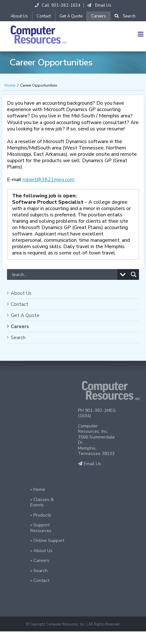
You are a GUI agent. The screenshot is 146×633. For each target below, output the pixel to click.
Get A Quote (25, 315)
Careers (20, 326)
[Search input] (64, 274)
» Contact (39, 580)
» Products (40, 515)
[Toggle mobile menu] (141, 34)
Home (9, 85)
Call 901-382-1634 (57, 5)
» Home (37, 489)
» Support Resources (41, 528)
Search (18, 337)
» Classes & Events (42, 502)
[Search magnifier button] (133, 274)
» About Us (41, 551)
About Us (21, 293)
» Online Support (47, 540)
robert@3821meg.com (48, 179)
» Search (39, 571)
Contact (19, 304)
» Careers (39, 560)
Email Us (99, 5)
